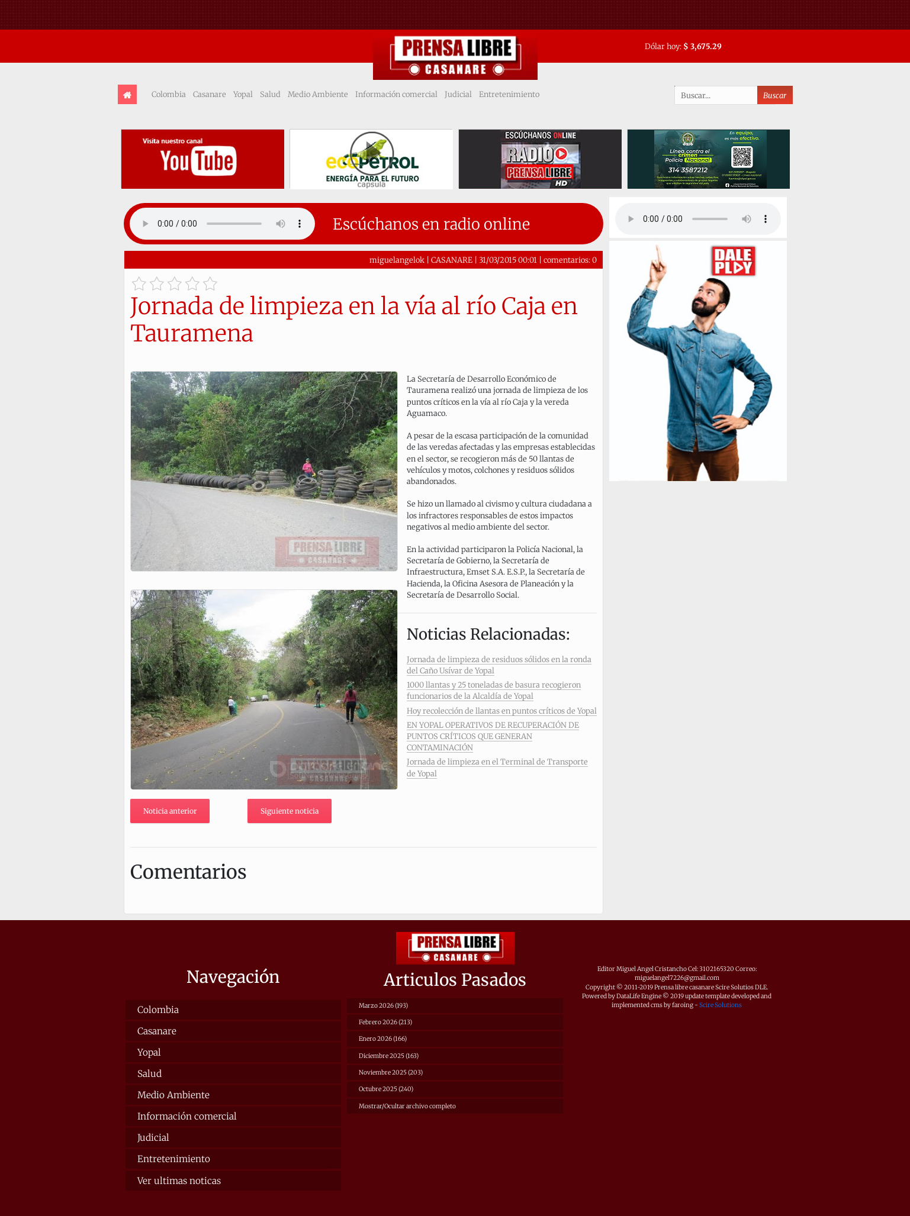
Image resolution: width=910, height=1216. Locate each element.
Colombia (169, 94)
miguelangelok (397, 260)
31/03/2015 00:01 (508, 260)
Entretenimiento (509, 94)
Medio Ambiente (318, 94)
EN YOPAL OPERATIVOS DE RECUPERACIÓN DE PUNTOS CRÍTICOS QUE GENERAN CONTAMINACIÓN (493, 736)
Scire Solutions (720, 1005)
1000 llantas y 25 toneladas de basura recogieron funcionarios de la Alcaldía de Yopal (494, 690)
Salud (270, 94)
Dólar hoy (662, 46)
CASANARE (451, 260)
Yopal (243, 94)
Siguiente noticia (290, 811)
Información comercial (396, 94)
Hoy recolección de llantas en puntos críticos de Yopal (502, 710)
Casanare (209, 94)
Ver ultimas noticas (179, 1180)
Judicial (458, 94)
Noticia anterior (170, 811)
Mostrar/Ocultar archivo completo (407, 1106)
